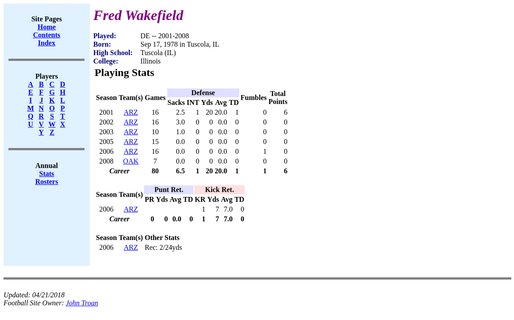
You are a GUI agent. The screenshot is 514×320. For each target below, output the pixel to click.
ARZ (131, 112)
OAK (131, 161)
